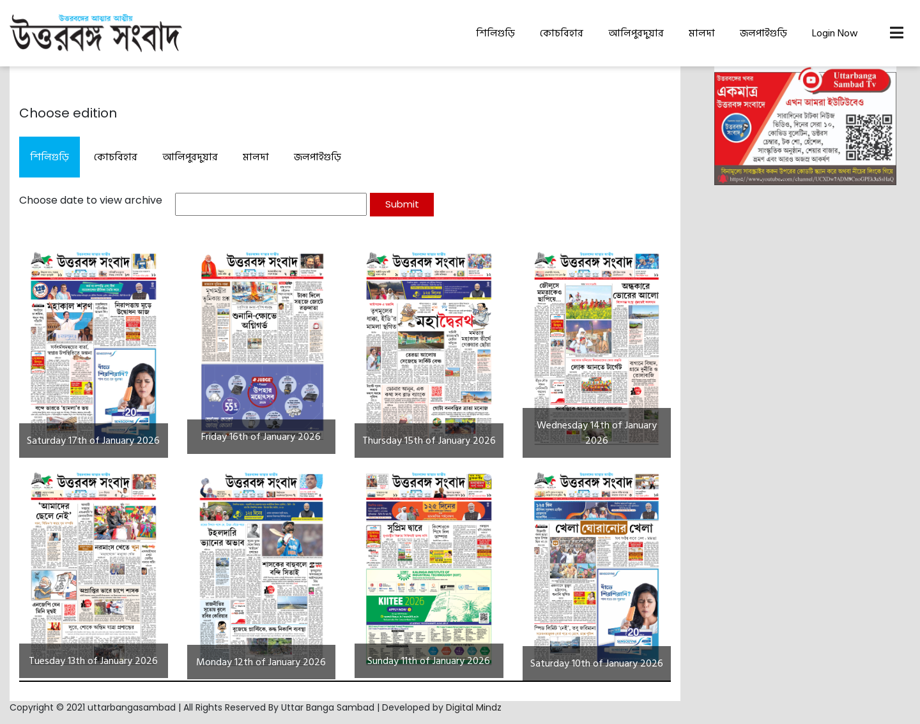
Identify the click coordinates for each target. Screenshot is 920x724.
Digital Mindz (474, 707)
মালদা (702, 33)
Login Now (835, 33)
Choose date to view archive (90, 200)
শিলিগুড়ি (495, 33)
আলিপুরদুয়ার (636, 33)
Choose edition (68, 113)
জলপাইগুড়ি (763, 33)
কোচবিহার (561, 33)
